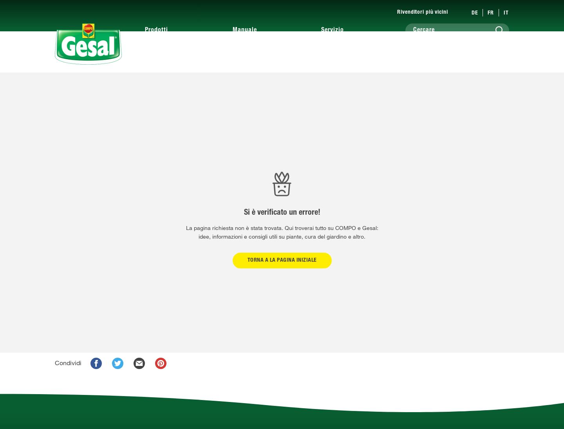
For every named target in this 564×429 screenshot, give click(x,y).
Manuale (245, 30)
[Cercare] (457, 31)
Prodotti (156, 30)
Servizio (332, 30)
